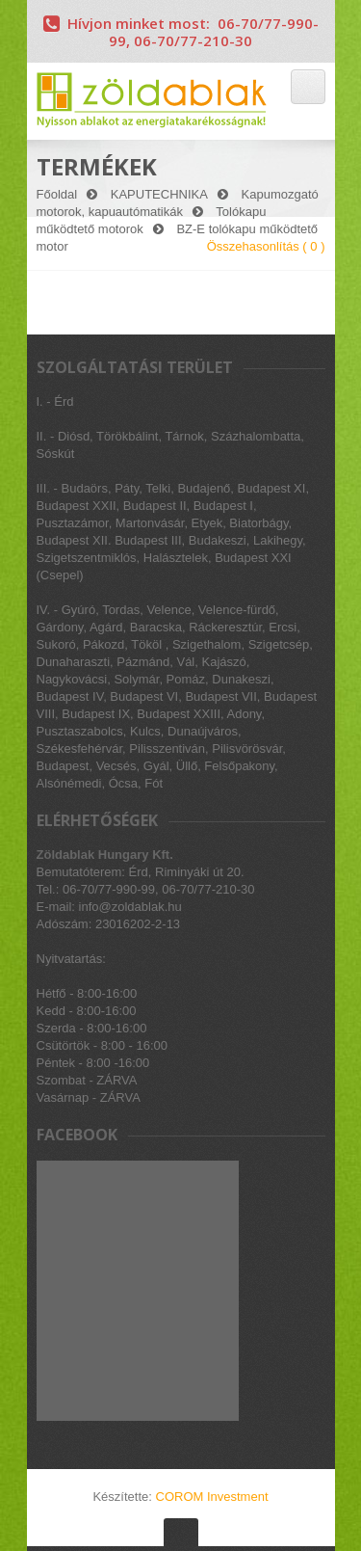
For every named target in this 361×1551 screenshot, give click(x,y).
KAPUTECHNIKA (159, 194)
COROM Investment (212, 1496)
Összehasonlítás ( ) (266, 246)
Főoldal (57, 194)
